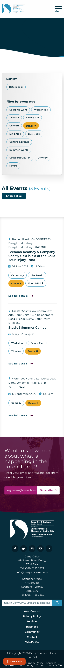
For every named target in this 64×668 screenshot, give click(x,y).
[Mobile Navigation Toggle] (58, 9)
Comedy (42, 157)
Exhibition (15, 134)
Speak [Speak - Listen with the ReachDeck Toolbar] (14, 661)
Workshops (41, 110)
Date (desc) (16, 87)
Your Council (32, 611)
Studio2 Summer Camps (27, 327)
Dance (31, 126)
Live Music (34, 134)
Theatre (14, 117)
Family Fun (32, 117)
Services (32, 621)
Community (32, 631)
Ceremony (17, 275)
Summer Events (18, 150)
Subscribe (48, 490)
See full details (17, 295)
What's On (32, 642)
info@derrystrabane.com (32, 572)
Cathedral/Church (19, 157)
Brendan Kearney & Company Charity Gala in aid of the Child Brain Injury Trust (31, 256)
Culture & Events (19, 142)
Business (32, 626)
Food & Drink (36, 283)
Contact (32, 637)
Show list (14, 195)
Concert (14, 125)
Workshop (17, 343)
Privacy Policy (32, 616)
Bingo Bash (17, 387)
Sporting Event (18, 110)
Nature (13, 165)
